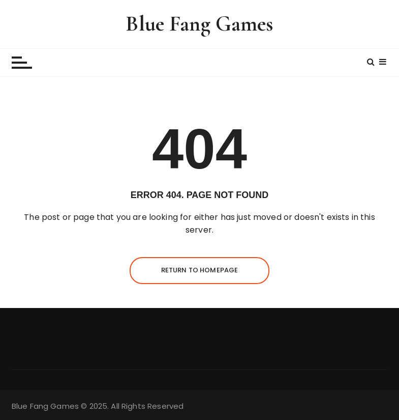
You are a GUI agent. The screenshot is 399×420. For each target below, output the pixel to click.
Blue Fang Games (199, 24)
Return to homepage (199, 270)
